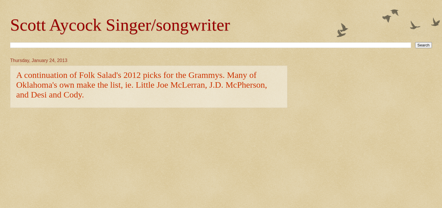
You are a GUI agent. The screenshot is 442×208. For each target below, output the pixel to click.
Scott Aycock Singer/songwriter (120, 24)
